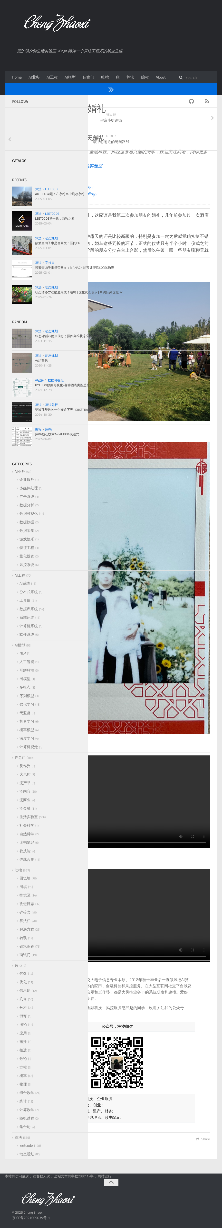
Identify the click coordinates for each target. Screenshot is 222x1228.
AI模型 (70, 77)
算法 (130, 77)
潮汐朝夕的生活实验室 (80, 165)
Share (203, 1138)
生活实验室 (51, 89)
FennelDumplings (77, 186)
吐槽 (105, 77)
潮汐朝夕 (71, 173)
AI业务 (34, 77)
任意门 (88, 77)
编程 (145, 77)
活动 (67, 124)
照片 (80, 124)
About (161, 77)
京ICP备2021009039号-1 (31, 1217)
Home (17, 77)
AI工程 (52, 77)
